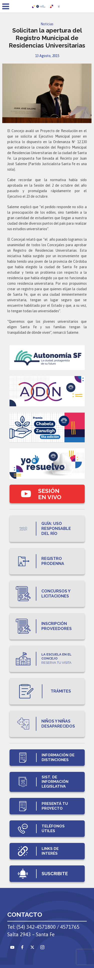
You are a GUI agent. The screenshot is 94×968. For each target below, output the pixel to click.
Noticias (47, 24)
